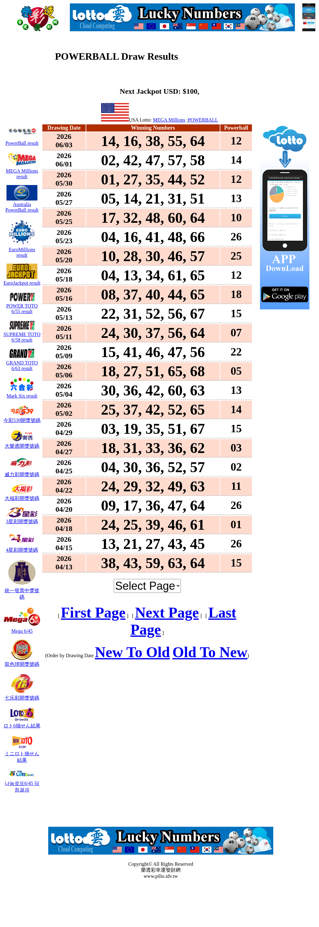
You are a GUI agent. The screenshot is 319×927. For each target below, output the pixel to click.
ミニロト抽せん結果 (22, 754)
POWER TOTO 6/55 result (22, 306)
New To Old (132, 652)
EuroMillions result (21, 249)
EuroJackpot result (21, 280)
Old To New (210, 652)
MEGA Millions (169, 120)
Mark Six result (21, 393)
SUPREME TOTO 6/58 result (21, 334)
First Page (93, 612)
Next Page (167, 612)
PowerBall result (21, 140)
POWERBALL (203, 120)
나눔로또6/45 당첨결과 (22, 783)
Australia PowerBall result (21, 204)
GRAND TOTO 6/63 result (22, 363)
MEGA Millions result (22, 171)
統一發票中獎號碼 (22, 591)
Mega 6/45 (21, 628)
